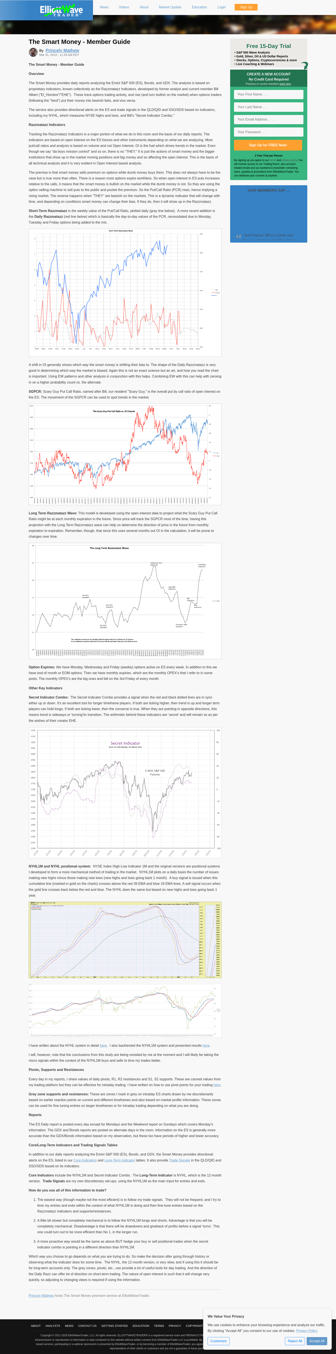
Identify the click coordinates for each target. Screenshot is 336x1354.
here (103, 1045)
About (36, 1325)
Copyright (194, 1325)
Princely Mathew (41, 1295)
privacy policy (289, 160)
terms (273, 160)
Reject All (295, 1341)
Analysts (52, 1325)
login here (285, 83)
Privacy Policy (307, 1331)
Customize (218, 1341)
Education (141, 1325)
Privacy (175, 1325)
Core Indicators (85, 1160)
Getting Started (114, 1325)
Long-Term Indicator (119, 1160)
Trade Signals (179, 1160)
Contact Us (87, 1325)
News (69, 1325)
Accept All (316, 1341)
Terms (159, 1325)
